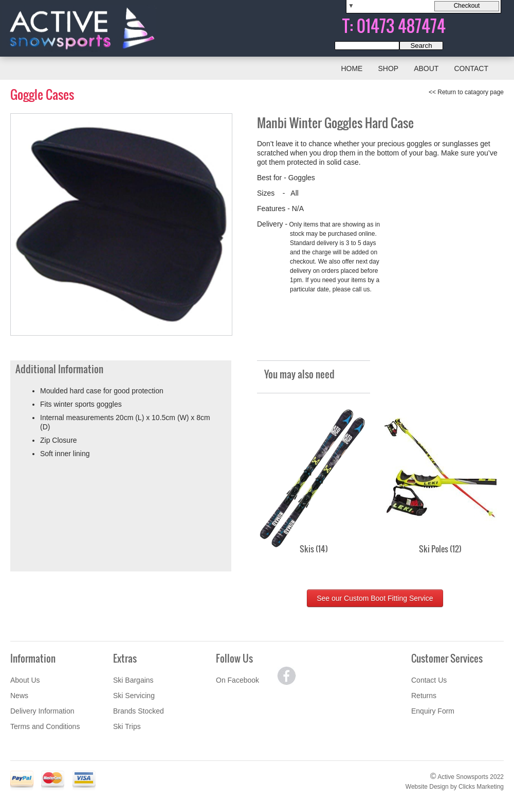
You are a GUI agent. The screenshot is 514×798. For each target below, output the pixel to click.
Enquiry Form (432, 711)
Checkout (467, 5)
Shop (388, 68)
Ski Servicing (134, 695)
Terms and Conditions (45, 726)
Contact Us (429, 680)
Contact (471, 68)
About (426, 68)
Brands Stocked (138, 711)
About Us (25, 680)
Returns (423, 695)
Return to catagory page (470, 92)
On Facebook (237, 680)
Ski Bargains (133, 680)
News (19, 695)
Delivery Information (42, 711)
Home (351, 68)
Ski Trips (127, 726)
